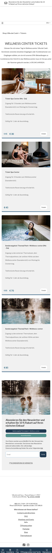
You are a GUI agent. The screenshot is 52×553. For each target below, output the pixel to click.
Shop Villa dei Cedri (10, 33)
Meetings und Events (26, 519)
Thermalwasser (26, 535)
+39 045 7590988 (34, 497)
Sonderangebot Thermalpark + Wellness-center (26, 431)
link (42, 448)
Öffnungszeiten (26, 525)
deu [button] (47, 23)
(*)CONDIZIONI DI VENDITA (21, 463)
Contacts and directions (26, 513)
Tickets (23, 33)
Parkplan (26, 529)
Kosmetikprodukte (26, 435)
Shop (26, 532)
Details (43, 134)
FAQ (26, 516)
